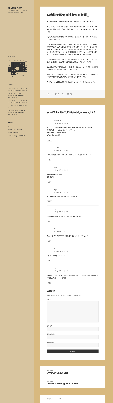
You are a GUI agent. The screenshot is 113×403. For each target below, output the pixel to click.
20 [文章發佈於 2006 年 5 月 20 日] (26, 68)
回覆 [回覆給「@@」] (49, 241)
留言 (49, 300)
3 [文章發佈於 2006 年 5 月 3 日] (17, 63)
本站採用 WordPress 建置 (54, 399)
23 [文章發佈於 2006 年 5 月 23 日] (15, 71)
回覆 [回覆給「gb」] (49, 221)
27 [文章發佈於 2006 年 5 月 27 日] (26, 71)
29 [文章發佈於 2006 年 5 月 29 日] (12, 73)
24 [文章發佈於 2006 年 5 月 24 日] (17, 71)
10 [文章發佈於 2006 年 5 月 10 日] (17, 66)
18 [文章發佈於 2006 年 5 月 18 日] (20, 68)
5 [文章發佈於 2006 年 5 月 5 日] (23, 63)
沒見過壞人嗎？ (15, 7)
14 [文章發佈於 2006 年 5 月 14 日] (9, 68)
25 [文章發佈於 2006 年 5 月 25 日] (20, 71)
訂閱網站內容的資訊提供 (15, 129)
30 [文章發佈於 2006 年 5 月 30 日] (15, 73)
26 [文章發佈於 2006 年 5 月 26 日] (23, 71)
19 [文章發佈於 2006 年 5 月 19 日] (23, 68)
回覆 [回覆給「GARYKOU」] (49, 140)
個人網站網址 (51, 342)
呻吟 (20, 105)
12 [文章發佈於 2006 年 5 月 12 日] (23, 66)
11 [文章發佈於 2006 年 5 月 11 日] (20, 66)
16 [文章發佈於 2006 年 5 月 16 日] (15, 68)
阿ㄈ (63, 94)
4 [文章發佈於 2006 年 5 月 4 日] (20, 63)
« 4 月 (12, 76)
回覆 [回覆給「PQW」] (49, 202)
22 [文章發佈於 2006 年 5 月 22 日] (12, 71)
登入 (9, 126)
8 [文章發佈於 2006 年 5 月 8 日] (12, 66)
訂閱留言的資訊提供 (13, 132)
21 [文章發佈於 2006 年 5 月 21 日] (9, 71)
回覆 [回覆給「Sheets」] (49, 160)
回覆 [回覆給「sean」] (49, 182)
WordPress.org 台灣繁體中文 (16, 136)
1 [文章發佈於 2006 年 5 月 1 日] (12, 63)
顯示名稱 (50, 326)
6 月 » (23, 76)
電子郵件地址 (51, 334)
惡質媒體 (69, 94)
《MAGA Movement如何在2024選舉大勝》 (16, 95)
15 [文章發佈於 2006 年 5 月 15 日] (12, 68)
